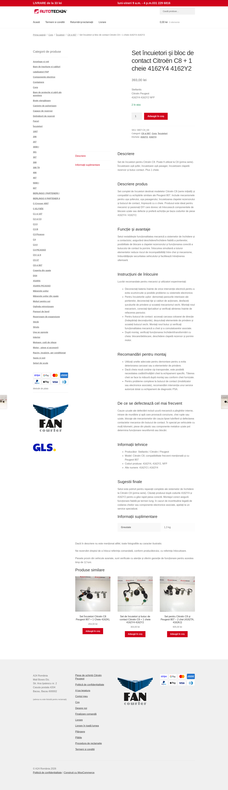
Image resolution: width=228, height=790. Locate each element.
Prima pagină (39, 35)
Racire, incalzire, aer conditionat (49, 353)
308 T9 (36, 167)
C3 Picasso (38, 234)
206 (35, 136)
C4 (34, 239)
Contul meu (81, 696)
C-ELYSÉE (38, 208)
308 (35, 162)
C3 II (35, 224)
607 (35, 188)
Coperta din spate (42, 270)
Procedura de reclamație (88, 743)
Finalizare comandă (86, 714)
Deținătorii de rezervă (44, 116)
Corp (50, 35)
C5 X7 (36, 260)
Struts (36, 327)
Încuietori (60, 35)
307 (35, 157)
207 (35, 142)
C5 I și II (37, 255)
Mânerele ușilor (41, 291)
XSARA (37, 281)
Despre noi (81, 708)
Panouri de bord (41, 311)
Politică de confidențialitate (89, 684)
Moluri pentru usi (41, 301)
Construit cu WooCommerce (79, 772)
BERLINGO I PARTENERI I (46, 193)
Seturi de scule (40, 363)
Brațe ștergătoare (42, 100)
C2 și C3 (37, 219)
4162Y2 (144, 137)
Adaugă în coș (156, 116)
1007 (35, 131)
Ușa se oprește (40, 332)
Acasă (36, 22)
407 (35, 178)
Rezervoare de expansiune (46, 316)
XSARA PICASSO (42, 286)
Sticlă (36, 322)
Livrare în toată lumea (87, 725)
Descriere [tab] (80, 156)
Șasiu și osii (39, 358)
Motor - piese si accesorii (45, 347)
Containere (38, 82)
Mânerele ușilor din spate (46, 296)
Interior (36, 337)
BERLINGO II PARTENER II (46, 198)
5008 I (36, 183)
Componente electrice (44, 77)
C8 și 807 (71, 35)
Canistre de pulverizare (45, 106)
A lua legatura (82, 690)
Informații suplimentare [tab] (87, 165)
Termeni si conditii (55, 22)
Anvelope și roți (41, 61)
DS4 (35, 275)
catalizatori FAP (41, 72)
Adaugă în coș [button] (93, 631)
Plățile (78, 737)
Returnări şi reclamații (81, 22)
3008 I (36, 147)
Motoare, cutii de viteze (45, 342)
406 (35, 172)
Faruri (36, 121)
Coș (77, 702)
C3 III (35, 229)
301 (35, 152)
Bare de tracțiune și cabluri (46, 66)
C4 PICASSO (39, 250)
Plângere (80, 731)
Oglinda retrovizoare (43, 306)
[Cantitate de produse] (137, 116)
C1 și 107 (37, 214)
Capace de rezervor (43, 111)
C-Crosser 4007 (41, 203)
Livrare (102, 22)
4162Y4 (152, 137)
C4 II (35, 244)
